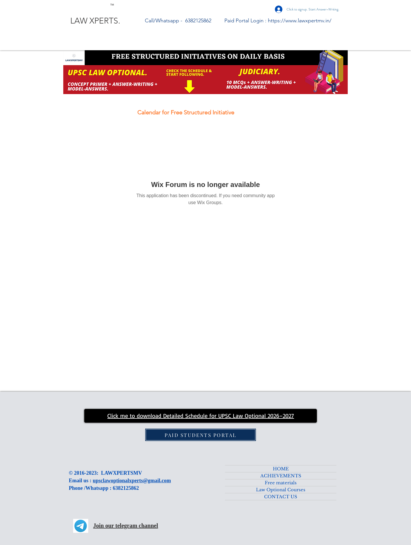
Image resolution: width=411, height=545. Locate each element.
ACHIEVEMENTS (280, 476)
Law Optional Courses (280, 489)
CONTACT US (280, 496)
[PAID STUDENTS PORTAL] (200, 434)
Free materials (281, 482)
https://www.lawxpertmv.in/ (299, 20)
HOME (281, 469)
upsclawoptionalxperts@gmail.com (132, 480)
